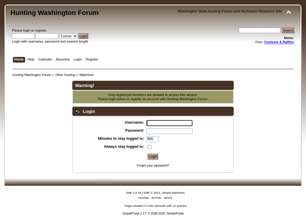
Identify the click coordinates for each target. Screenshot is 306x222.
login (26, 30)
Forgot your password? (153, 165)
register (40, 30)
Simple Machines (173, 192)
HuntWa (143, 197)
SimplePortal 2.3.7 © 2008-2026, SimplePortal (153, 213)
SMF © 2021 (152, 192)
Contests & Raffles (279, 42)
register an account (144, 99)
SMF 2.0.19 (133, 192)
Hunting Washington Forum (54, 12)
